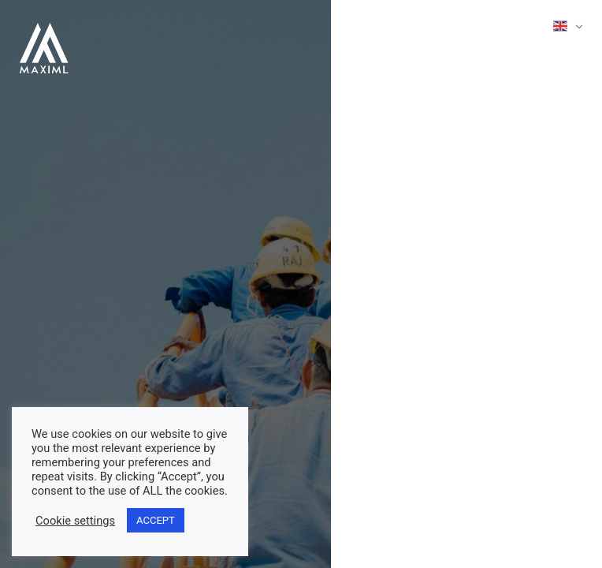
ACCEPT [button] (155, 520)
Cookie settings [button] (75, 521)
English (560, 26)
